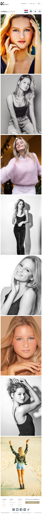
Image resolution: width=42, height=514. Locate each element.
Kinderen (4, 504)
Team (19, 502)
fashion (12, 11)
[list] (24, 3)
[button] (30, 11)
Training (19, 504)
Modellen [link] (24, 3)
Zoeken (4, 506)
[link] (39, 3)
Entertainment (12, 502)
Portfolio (20, 500)
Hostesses (11, 506)
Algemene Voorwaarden (26, 512)
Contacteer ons (32, 502)
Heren (4, 502)
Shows (11, 500)
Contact (19, 506)
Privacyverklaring (37, 512)
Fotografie (12, 504)
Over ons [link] (32, 3)
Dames (4, 500)
